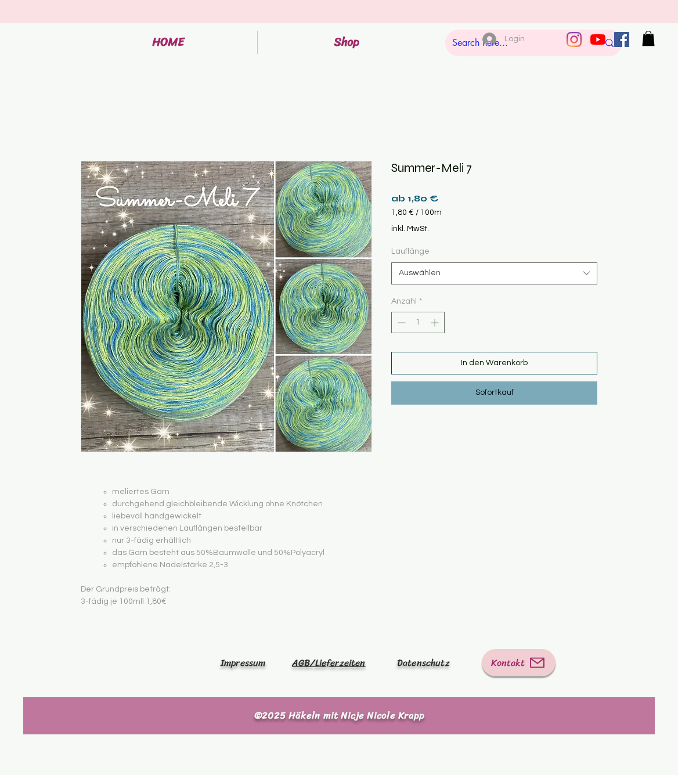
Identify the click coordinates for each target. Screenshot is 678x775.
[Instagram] (574, 39)
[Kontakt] (519, 662)
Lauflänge (410, 251)
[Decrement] (400, 322)
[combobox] (494, 273)
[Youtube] (597, 39)
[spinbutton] (417, 322)
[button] (648, 38)
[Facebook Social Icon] (621, 39)
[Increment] (435, 322)
